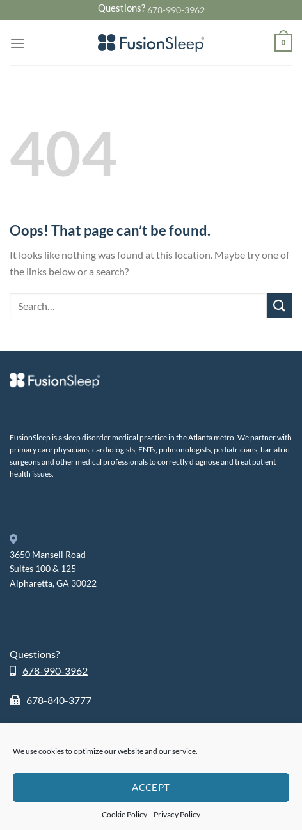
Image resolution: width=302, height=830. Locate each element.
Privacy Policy (177, 814)
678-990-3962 (176, 9)
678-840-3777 (58, 700)
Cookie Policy (124, 814)
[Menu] (17, 43)
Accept (151, 787)
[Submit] (279, 305)
